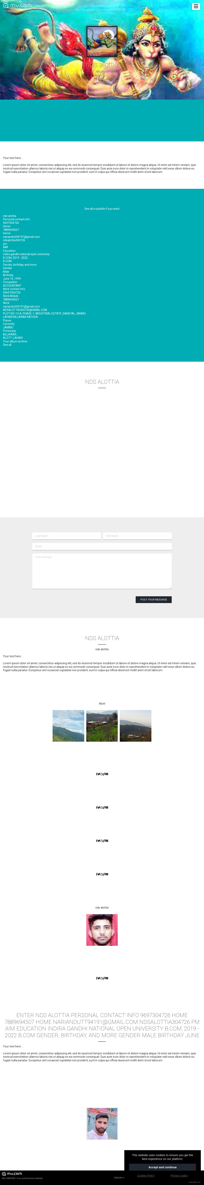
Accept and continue (162, 1167)
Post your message (153, 599)
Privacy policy (179, 1175)
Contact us (194, 1181)
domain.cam (121, 1177)
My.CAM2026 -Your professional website (22, 1175)
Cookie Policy (145, 1175)
